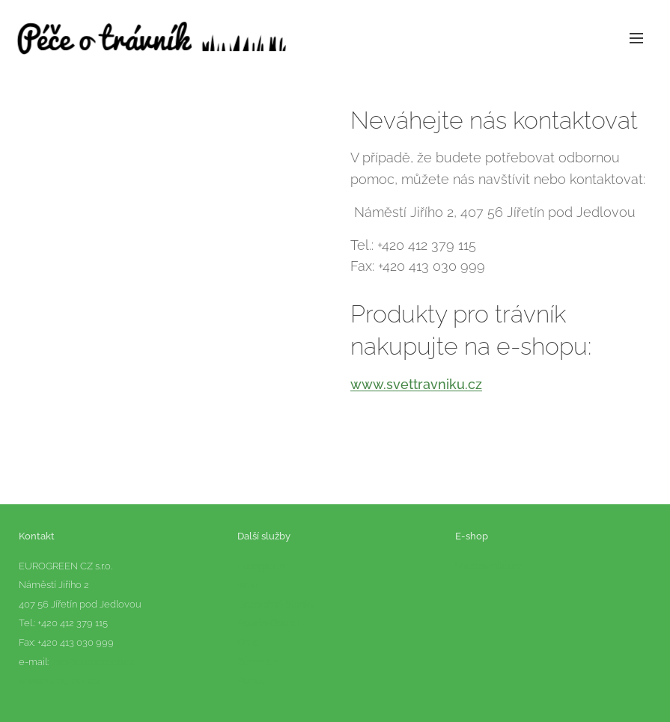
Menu (636, 38)
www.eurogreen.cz (59, 680)
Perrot (252, 680)
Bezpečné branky (276, 604)
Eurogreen (260, 566)
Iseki (247, 584)
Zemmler (257, 661)
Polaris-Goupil (268, 623)
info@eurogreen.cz (92, 661)
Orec (248, 642)
